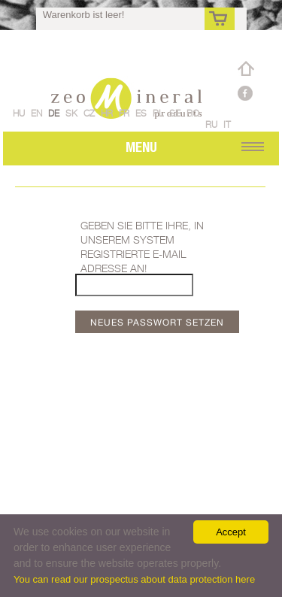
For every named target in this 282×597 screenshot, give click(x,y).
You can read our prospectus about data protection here (134, 579)
